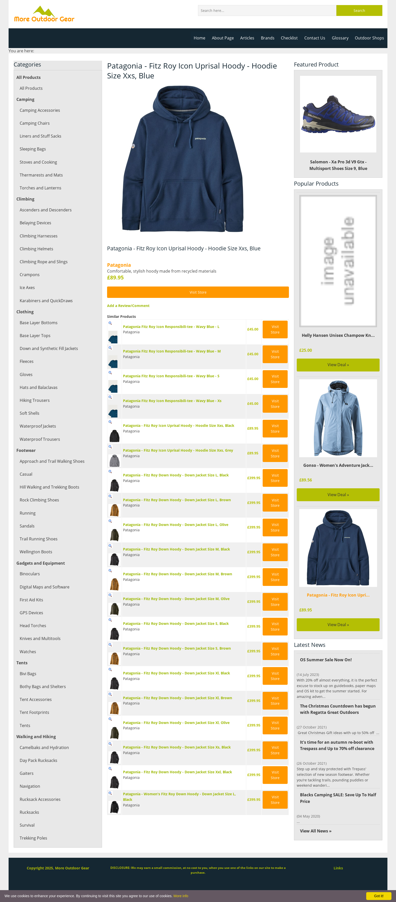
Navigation (30, 786)
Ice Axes (27, 287)
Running (27, 513)
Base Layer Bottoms (38, 322)
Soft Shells (29, 413)
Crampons (29, 274)
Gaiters (26, 773)
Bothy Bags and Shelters (42, 686)
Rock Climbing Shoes (39, 500)
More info (181, 896)
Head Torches (33, 625)
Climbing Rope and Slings (43, 262)
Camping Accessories (39, 110)
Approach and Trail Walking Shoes (52, 461)
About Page (225, 38)
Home (202, 38)
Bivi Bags (28, 673)
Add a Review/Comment (127, 305)
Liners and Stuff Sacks (40, 136)
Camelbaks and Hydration (44, 747)
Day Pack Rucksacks (38, 760)
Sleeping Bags (33, 149)
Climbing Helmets (36, 249)
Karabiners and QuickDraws (46, 300)
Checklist (291, 38)
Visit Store (198, 292)
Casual (26, 474)
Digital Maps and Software (44, 587)
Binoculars (29, 574)
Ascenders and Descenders (45, 210)
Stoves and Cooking (38, 162)
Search (359, 10)
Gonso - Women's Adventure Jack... (338, 465)
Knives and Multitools (40, 638)
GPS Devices (31, 612)
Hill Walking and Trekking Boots (49, 487)
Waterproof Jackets (38, 426)
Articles (250, 38)
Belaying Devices (35, 223)
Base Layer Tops (35, 335)
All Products (31, 88)
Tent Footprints (34, 712)
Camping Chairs (34, 123)
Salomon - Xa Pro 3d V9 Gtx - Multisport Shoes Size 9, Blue (338, 123)
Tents (25, 725)
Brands (269, 38)
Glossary (341, 38)
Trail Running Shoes (38, 539)
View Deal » (338, 364)
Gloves (26, 374)
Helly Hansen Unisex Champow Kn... (338, 335)
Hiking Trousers (34, 400)
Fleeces (27, 361)
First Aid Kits (31, 600)
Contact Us (316, 38)
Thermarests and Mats (41, 175)
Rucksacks (29, 812)
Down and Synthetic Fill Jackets (49, 348)
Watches (28, 651)
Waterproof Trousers (39, 439)
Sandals (27, 526)
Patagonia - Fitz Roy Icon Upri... (338, 595)
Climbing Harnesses (38, 236)
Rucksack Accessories (40, 799)
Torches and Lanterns (40, 188)
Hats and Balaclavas (38, 387)
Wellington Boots (36, 552)
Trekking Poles (33, 838)
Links (338, 868)
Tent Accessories (35, 699)
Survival (27, 825)
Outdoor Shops (370, 38)
